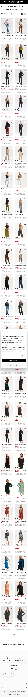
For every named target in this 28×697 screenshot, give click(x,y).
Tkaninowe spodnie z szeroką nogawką (7, 419)
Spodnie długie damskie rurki (21, 35)
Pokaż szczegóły (18, 356)
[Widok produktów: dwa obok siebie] (22, 13)
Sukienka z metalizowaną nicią (7, 623)
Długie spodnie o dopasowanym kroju (7, 316)
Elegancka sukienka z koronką (7, 470)
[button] (14, 680)
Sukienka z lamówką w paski (21, 470)
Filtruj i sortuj (6, 14)
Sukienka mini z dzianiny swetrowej (21, 598)
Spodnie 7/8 (17, 316)
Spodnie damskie (19, 137)
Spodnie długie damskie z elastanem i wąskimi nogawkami (7, 61)
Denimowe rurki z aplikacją (7, 35)
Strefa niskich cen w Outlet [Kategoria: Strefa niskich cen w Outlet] (14, 9)
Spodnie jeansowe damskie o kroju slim (7, 86)
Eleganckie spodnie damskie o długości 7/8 (7, 112)
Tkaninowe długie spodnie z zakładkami (21, 444)
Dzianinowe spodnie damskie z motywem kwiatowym (21, 393)
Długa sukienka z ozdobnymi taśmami (7, 572)
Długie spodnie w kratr (20, 419)
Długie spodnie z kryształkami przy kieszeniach (7, 444)
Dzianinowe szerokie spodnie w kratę (21, 265)
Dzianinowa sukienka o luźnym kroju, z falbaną (21, 495)
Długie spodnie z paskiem (7, 214)
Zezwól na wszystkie (14, 360)
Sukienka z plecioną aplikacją (21, 521)
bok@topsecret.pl (19, 660)
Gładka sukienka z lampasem (7, 495)
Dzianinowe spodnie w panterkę (7, 265)
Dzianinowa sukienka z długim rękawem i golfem (21, 547)
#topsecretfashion (14, 645)
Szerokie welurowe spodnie (7, 393)
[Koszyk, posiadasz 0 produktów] (26, 6)
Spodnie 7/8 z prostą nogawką (21, 112)
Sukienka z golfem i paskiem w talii (21, 572)
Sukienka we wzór (5, 521)
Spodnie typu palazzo (6, 240)
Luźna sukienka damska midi (7, 598)
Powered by (14, 694)
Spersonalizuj (14, 365)
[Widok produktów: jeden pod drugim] (25, 13)
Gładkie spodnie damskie (20, 61)
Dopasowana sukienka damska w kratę (7, 547)
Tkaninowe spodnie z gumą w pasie (21, 163)
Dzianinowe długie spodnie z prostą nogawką (7, 291)
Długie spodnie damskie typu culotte (7, 163)
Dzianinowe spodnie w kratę (21, 240)
